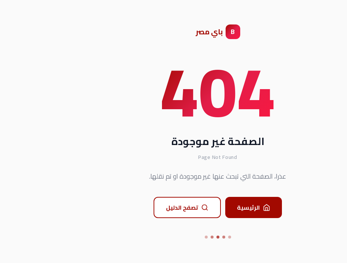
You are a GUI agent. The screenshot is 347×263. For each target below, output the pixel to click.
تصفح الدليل (143, 207)
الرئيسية (209, 207)
